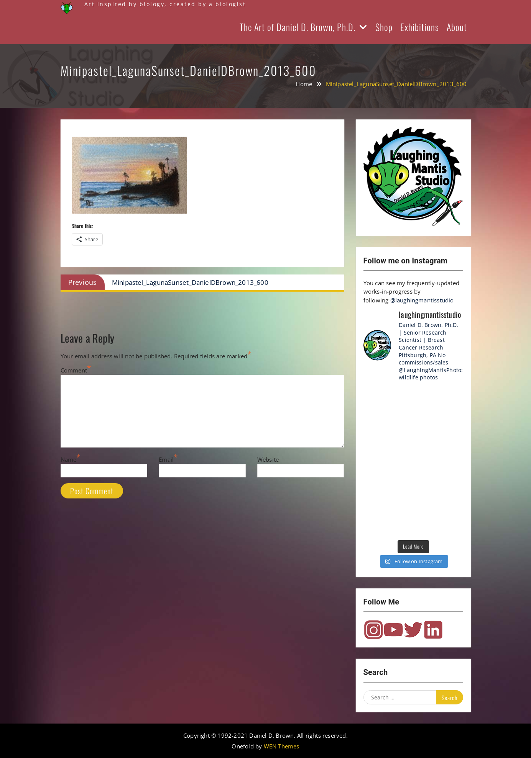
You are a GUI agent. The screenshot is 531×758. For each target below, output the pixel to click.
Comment (74, 370)
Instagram (373, 630)
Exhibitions (419, 27)
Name (69, 459)
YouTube (393, 630)
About (457, 27)
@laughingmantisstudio (422, 300)
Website (268, 459)
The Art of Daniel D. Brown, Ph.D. (297, 27)
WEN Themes (281, 746)
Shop (384, 27)
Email (166, 459)
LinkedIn (433, 630)
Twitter (413, 630)
